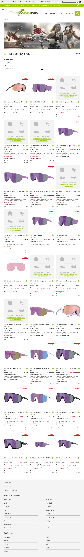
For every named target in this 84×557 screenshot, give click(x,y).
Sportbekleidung (9, 524)
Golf (5, 510)
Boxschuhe (7, 499)
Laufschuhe (7, 514)
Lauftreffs (49, 528)
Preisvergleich (50, 517)
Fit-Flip (48, 521)
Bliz (8, 104)
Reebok (6, 548)
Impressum (7, 487)
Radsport (49, 499)
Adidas (6, 541)
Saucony (48, 541)
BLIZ (34, 460)
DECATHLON (50, 524)
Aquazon (7, 537)
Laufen (6, 503)
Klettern (48, 506)
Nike (47, 544)
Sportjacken (49, 514)
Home (6, 19)
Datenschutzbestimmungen (70, 2)
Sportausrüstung (9, 528)
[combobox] (52, 13)
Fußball (6, 506)
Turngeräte (7, 517)
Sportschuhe (8, 521)
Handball (49, 503)
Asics (47, 537)
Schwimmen (50, 510)
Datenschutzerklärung (11, 490)
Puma (6, 544)
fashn (6, 551)
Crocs (47, 548)
